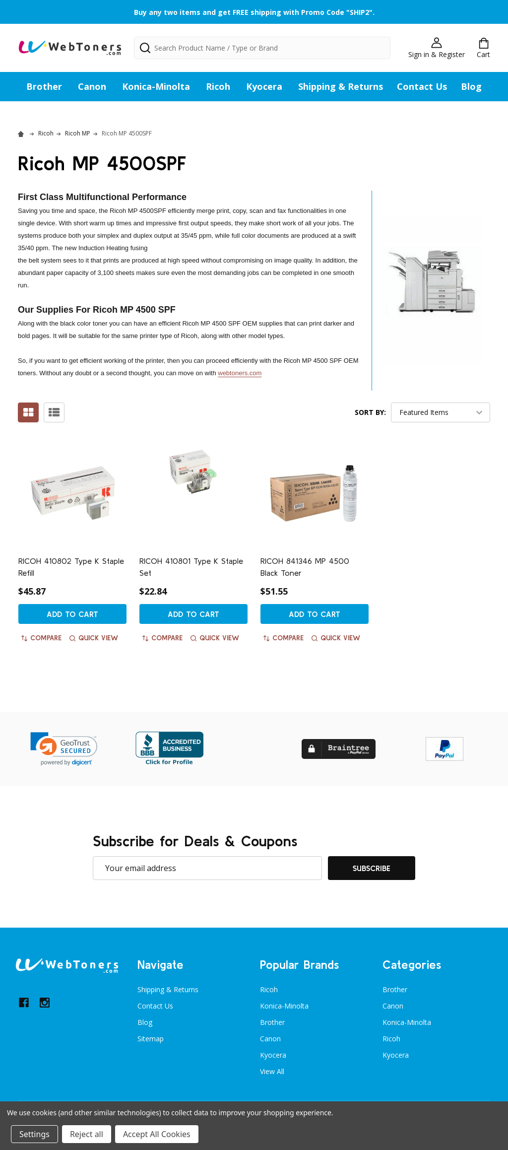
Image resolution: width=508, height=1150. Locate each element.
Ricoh (218, 86)
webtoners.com (239, 373)
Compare (41, 638)
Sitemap (150, 1038)
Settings (34, 1134)
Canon (92, 86)
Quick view (93, 638)
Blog (471, 86)
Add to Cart (72, 613)
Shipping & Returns (340, 86)
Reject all (86, 1134)
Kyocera (264, 86)
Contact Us (422, 86)
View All (272, 1071)
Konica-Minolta (156, 86)
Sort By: (370, 412)
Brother (44, 86)
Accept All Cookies (156, 1134)
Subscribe (371, 868)
